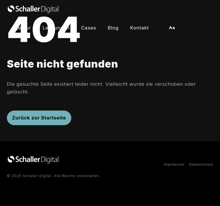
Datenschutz (201, 164)
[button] (171, 27)
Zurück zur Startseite (39, 119)
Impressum (174, 164)
